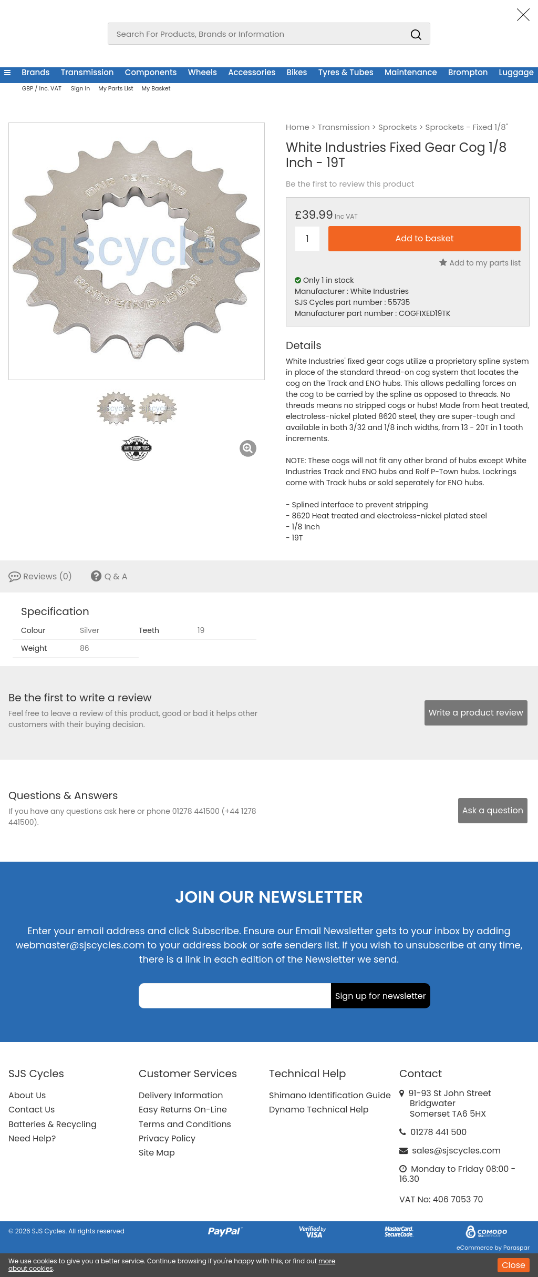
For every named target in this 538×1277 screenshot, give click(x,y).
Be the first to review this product (350, 184)
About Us (27, 1095)
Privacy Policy (167, 1138)
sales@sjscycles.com (456, 1151)
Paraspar (516, 1247)
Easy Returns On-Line (183, 1110)
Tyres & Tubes (346, 72)
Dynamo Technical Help (319, 1110)
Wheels (202, 72)
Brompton (468, 72)
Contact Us (31, 1110)
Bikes (297, 72)
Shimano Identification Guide (330, 1095)
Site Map (157, 1153)
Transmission (87, 72)
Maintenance (411, 72)
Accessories (251, 72)
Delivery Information (181, 1095)
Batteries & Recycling (52, 1124)
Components (151, 72)
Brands (35, 72)
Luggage (516, 72)
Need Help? (32, 1138)
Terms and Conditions (185, 1124)
